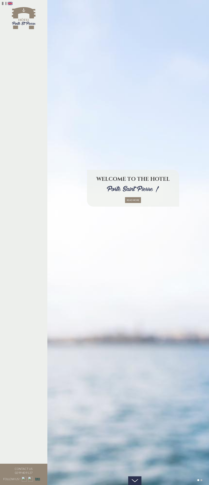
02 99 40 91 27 (20, 472)
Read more (133, 200)
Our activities (24, 96)
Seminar (23, 73)
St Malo (24, 81)
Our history (23, 42)
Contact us (24, 88)
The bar (24, 57)
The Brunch (24, 50)
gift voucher (23, 65)
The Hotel (24, 34)
